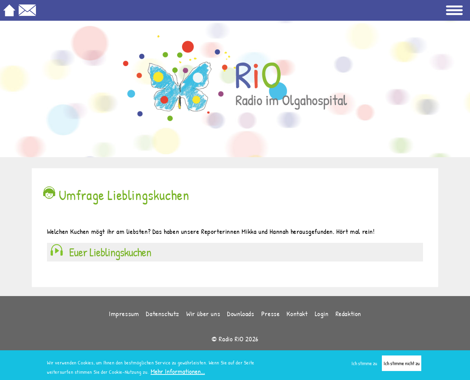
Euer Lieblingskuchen (110, 252)
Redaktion (348, 313)
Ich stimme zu (364, 364)
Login (322, 313)
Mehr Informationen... (178, 372)
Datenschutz (162, 313)
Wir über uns (203, 313)
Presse (270, 313)
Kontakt (297, 313)
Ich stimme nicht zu (402, 364)
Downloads (240, 313)
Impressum (124, 313)
